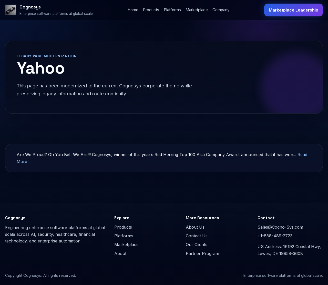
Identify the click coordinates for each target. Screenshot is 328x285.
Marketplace (197, 9)
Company (221, 9)
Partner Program (202, 253)
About (120, 253)
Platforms (172, 9)
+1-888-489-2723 (275, 235)
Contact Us (197, 235)
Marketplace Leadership (293, 10)
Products (151, 9)
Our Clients (196, 244)
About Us (195, 227)
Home (133, 9)
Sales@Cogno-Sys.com (280, 227)
